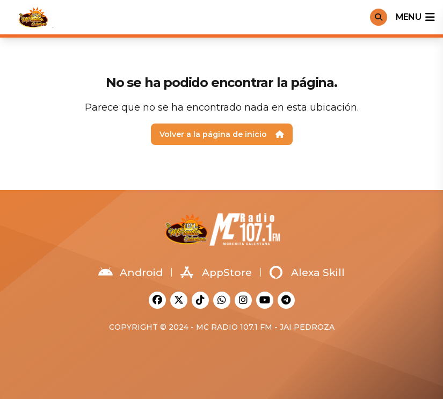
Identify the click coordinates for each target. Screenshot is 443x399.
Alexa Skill (307, 272)
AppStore (216, 272)
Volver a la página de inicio (221, 134)
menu (415, 17)
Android (130, 272)
